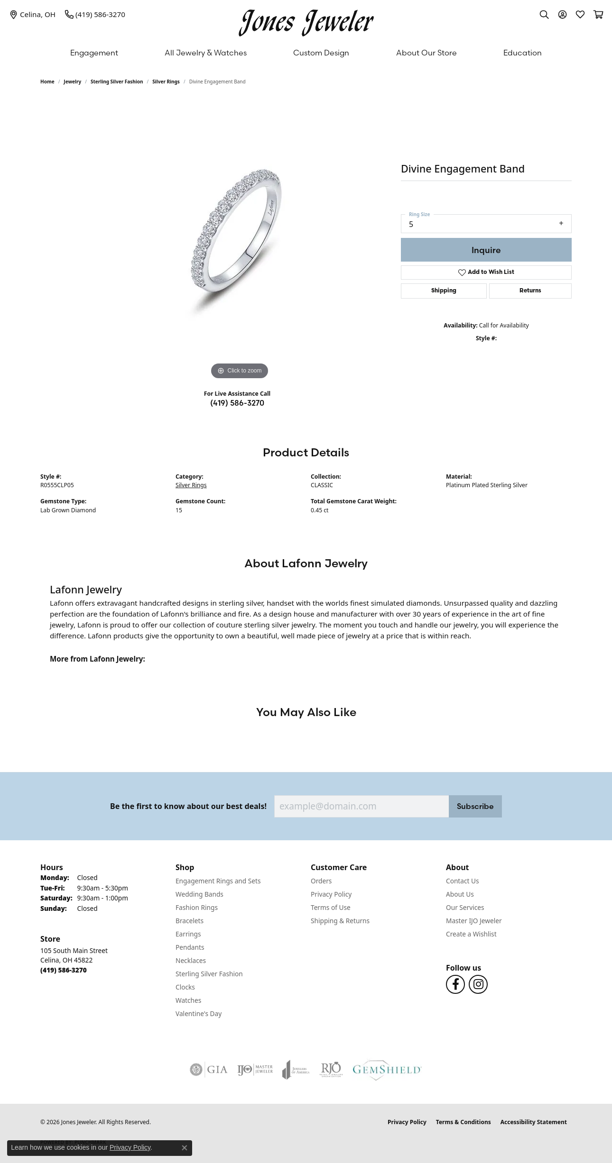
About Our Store (426, 52)
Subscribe (475, 806)
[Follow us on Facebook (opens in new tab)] (455, 984)
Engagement (94, 52)
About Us (460, 894)
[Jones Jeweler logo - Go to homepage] (306, 20)
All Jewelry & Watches (206, 52)
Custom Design (321, 52)
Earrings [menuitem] (188, 933)
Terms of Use (331, 907)
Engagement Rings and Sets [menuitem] (218, 880)
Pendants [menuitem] (190, 947)
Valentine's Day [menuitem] (199, 1013)
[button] (544, 14)
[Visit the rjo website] (331, 1069)
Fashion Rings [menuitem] (197, 907)
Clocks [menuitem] (185, 986)
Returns (530, 291)
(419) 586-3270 (237, 403)
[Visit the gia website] (209, 1069)
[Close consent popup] (184, 1148)
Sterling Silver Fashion (117, 81)
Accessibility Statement (534, 1122)
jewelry (72, 81)
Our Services (465, 907)
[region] (239, 240)
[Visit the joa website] (296, 1069)
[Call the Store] (63, 969)
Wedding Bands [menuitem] (199, 894)
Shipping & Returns (340, 920)
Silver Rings (166, 81)
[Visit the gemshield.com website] (387, 1069)
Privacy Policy (331, 894)
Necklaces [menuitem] (191, 960)
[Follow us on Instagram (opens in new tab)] (478, 984)
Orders (321, 880)
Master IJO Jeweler (474, 920)
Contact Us (462, 880)
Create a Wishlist (471, 933)
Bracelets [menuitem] (190, 920)
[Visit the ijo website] (255, 1069)
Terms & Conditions (463, 1122)
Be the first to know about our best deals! (188, 806)
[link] (32, 14)
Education (522, 52)
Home (47, 81)
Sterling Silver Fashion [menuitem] (209, 973)
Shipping (443, 291)
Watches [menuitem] (188, 1000)
